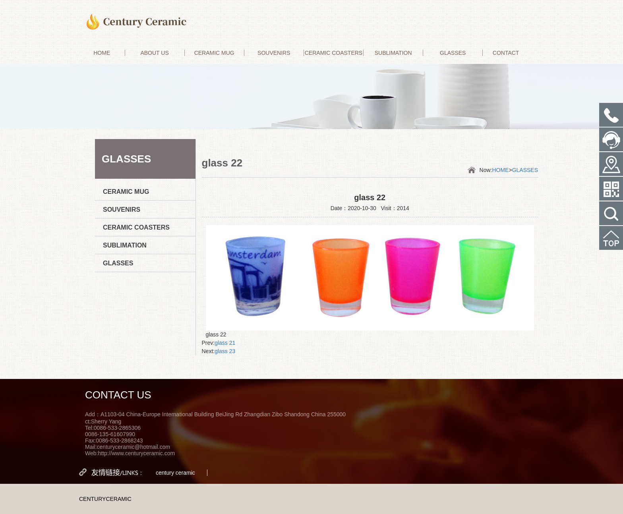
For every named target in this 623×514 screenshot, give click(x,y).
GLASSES (453, 53)
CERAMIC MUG (214, 53)
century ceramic (175, 473)
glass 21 (225, 343)
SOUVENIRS (273, 53)
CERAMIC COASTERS (333, 53)
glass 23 (225, 351)
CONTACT (506, 53)
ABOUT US (154, 53)
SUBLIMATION (393, 53)
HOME (101, 53)
